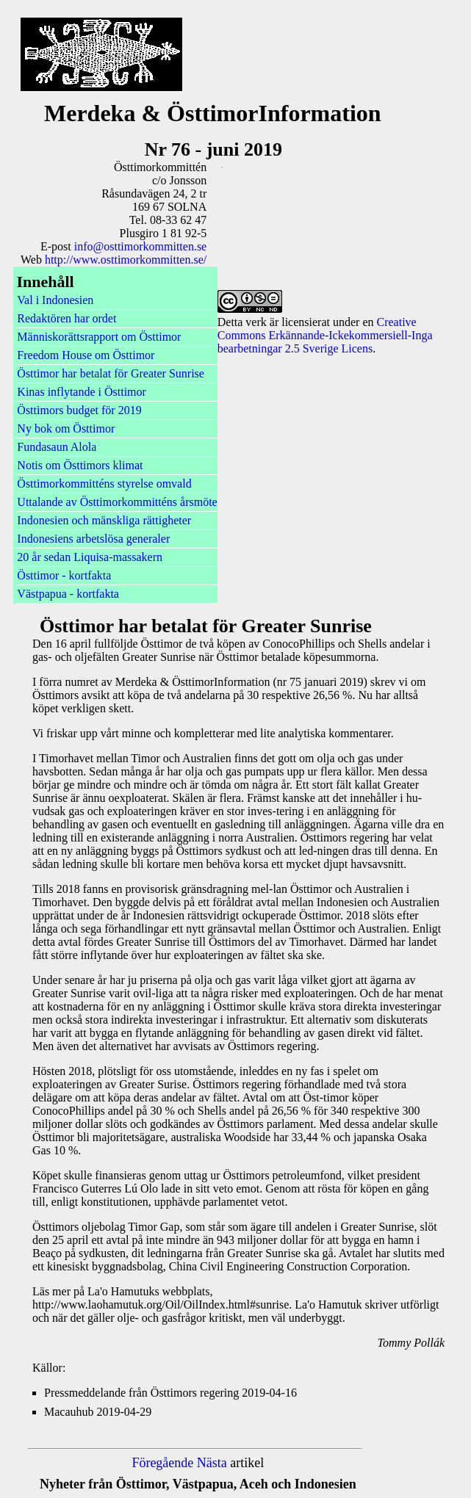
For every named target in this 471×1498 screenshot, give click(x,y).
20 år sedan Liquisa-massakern (89, 557)
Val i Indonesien (55, 300)
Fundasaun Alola (56, 447)
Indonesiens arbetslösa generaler (93, 538)
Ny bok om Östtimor (66, 428)
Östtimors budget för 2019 (79, 410)
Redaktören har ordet (66, 318)
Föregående (162, 1462)
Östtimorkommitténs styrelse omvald (104, 483)
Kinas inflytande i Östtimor (81, 392)
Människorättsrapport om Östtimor (99, 336)
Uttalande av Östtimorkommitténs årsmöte (117, 502)
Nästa (212, 1462)
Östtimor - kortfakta (64, 575)
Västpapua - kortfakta (68, 593)
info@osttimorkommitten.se (140, 246)
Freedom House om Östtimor (85, 355)
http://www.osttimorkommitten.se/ (125, 259)
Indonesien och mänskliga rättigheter (104, 520)
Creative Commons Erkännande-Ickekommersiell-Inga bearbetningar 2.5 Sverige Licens (325, 335)
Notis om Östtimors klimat (80, 465)
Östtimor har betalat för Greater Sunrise (110, 373)
